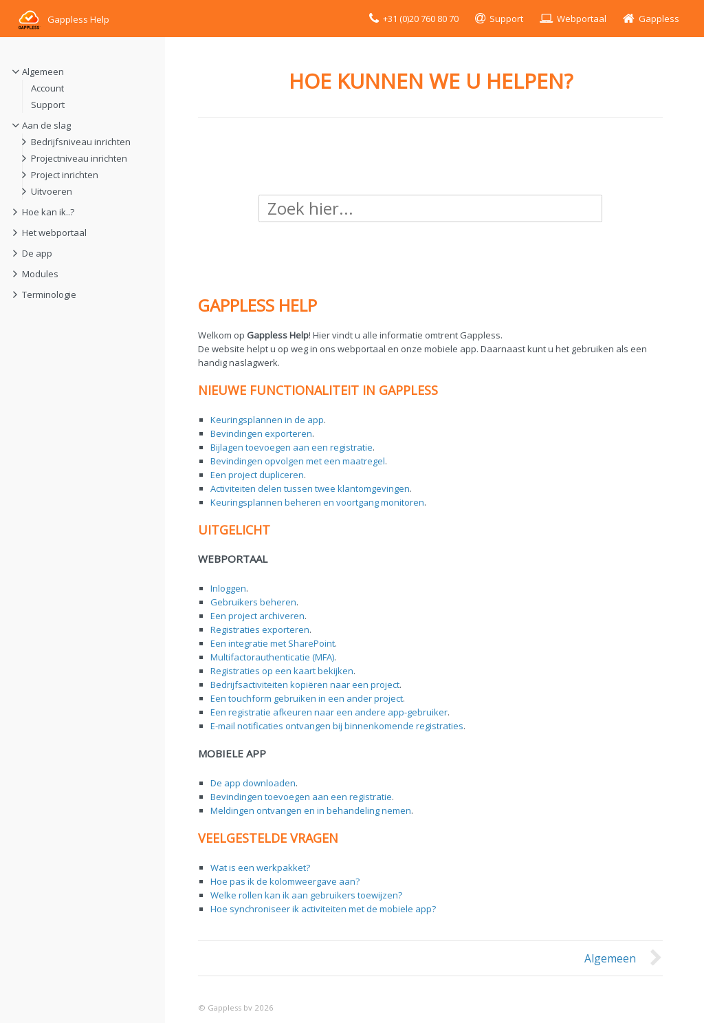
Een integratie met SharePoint (272, 643)
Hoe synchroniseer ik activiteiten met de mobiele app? (323, 909)
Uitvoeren (51, 191)
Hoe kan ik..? (48, 212)
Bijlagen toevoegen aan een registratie (291, 447)
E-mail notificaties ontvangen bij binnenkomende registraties (336, 726)
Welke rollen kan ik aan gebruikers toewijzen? (306, 895)
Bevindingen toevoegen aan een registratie (301, 796)
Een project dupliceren (257, 475)
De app (37, 253)
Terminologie (49, 294)
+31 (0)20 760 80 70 (421, 18)
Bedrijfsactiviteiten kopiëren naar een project (304, 684)
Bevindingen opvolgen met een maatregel (297, 461)
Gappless (659, 18)
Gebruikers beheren (253, 602)
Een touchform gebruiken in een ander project (306, 698)
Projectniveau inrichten (79, 158)
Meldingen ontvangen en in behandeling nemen (310, 810)
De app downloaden (253, 783)
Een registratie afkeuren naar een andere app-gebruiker (329, 712)
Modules (40, 274)
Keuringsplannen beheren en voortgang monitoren (317, 502)
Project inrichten (64, 175)
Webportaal (581, 18)
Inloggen (228, 588)
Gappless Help (62, 19)
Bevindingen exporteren (261, 433)
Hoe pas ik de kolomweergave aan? (285, 881)
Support (506, 18)
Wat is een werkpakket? (260, 867)
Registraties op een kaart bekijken (281, 671)
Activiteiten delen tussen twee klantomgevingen (310, 488)
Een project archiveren (257, 616)
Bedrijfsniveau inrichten (81, 142)
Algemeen (43, 71)
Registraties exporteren (259, 629)
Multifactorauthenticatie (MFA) (272, 657)
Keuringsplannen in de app (267, 419)
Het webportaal (54, 232)
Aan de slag (46, 125)
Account (47, 88)
